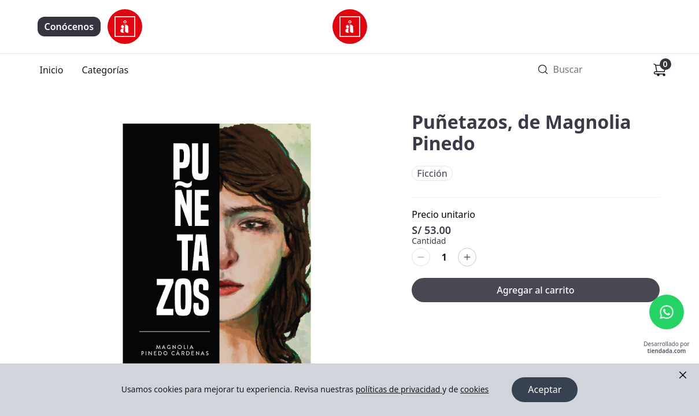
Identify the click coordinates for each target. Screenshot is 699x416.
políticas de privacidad (399, 389)
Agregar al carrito (535, 290)
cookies (474, 389)
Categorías (105, 70)
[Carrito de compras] (659, 69)
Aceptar (544, 390)
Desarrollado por (666, 348)
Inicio (52, 70)
